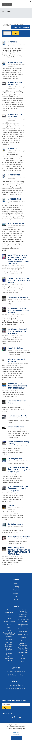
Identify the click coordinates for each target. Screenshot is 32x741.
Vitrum (23, 661)
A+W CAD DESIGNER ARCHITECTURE (15, 84)
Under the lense (23, 653)
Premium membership (16, 685)
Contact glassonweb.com (16, 675)
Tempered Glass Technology (23, 649)
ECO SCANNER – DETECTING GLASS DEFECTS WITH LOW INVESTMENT (17, 331)
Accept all (16, 738)
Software (11, 506)
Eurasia (8, 624)
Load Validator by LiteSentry (17, 416)
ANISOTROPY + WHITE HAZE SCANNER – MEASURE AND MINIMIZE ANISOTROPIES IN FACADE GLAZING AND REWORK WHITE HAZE (19, 259)
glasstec (9, 654)
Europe (9, 627)
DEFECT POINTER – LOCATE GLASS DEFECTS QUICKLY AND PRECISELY (18, 310)
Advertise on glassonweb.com (16, 688)
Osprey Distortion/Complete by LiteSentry (18, 443)
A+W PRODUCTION (14, 199)
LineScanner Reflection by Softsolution (17, 402)
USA (23, 655)
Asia (9, 616)
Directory (16, 587)
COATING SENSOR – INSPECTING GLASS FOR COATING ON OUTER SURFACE (19, 280)
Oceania (23, 637)
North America (23, 635)
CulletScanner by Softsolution (18, 297)
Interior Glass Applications (23, 615)
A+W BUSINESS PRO (15, 62)
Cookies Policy (16, 732)
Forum (16, 599)
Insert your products (21, 27)
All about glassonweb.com (16, 672)
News (16, 583)
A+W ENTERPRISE (14, 175)
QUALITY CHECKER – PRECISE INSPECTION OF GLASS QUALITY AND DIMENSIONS (19, 470)
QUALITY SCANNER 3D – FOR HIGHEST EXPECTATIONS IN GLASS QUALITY (18, 489)
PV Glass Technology (23, 644)
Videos (23, 658)
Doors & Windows (9, 621)
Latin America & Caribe (23, 625)
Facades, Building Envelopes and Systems (9, 635)
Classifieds (16, 590)
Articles (16, 593)
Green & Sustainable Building (9, 658)
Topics (16, 596)
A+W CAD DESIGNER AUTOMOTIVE (15, 116)
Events (9, 630)
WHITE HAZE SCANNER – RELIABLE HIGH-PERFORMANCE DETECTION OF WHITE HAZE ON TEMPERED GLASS (19, 551)
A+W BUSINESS (13, 42)
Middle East (23, 632)
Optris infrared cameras (16, 427)
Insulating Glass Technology (23, 611)
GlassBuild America (8, 650)
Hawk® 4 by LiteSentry (16, 348)
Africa (9, 610)
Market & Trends (23, 629)
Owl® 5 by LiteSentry (15, 459)
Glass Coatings (9, 639)
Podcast (23, 640)
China (9, 619)
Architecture (9, 613)
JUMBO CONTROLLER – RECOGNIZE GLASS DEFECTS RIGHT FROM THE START (17, 386)
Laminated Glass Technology (23, 620)
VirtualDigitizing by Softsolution (19, 537)
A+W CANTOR (12, 149)
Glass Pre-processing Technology (9, 644)
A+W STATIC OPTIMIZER (16, 223)
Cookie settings (16, 734)
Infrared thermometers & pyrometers (16, 360)
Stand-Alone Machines (15, 524)
